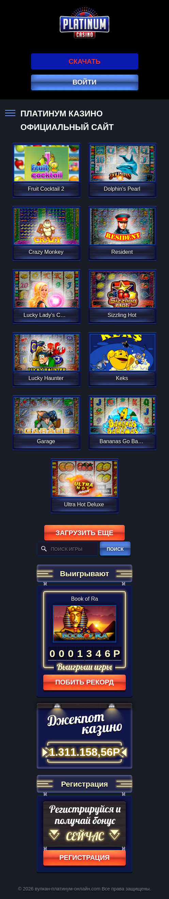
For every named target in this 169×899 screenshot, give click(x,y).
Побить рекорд (84, 682)
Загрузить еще (84, 533)
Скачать (84, 61)
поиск (115, 549)
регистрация (84, 857)
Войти (84, 82)
